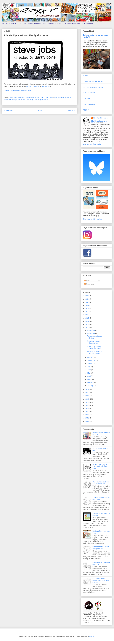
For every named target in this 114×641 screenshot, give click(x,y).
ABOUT (85, 110)
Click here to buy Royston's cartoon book (17, 90)
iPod (55, 97)
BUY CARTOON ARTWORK (93, 87)
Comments (89, 284)
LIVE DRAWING (89, 104)
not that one (46, 86)
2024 (87, 299)
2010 (87, 402)
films (42, 97)
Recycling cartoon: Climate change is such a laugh (101, 580)
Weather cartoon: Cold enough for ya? (101, 548)
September (91, 360)
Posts (87, 280)
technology (29, 99)
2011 (87, 399)
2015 (87, 327)
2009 (87, 405)
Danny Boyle (35, 97)
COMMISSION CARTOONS (93, 81)
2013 (87, 393)
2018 (87, 318)
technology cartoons (41, 99)
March (89, 379)
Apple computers (19, 97)
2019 (87, 315)
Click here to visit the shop (92, 219)
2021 (87, 308)
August (90, 363)
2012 (87, 396)
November (91, 333)
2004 (87, 421)
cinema (28, 97)
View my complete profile (92, 144)
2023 (87, 302)
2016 (87, 324)
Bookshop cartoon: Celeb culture (94, 342)
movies (6, 99)
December (91, 330)
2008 (87, 408)
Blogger (91, 636)
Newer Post (8, 111)
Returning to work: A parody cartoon (94, 352)
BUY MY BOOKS (89, 93)
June (89, 370)
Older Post (71, 111)
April (89, 376)
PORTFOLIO (87, 99)
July (89, 367)
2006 (87, 415)
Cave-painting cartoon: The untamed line (101, 483)
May (89, 373)
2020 (87, 312)
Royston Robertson (101, 118)
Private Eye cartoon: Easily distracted (94, 347)
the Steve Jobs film (32, 86)
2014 (87, 390)
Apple (11, 97)
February (90, 382)
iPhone (51, 97)
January (90, 385)
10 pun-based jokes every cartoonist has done (100, 466)
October (90, 357)
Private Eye (13, 99)
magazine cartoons (64, 97)
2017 (87, 321)
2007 (87, 412)
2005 (87, 418)
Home (40, 111)
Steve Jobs (21, 99)
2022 (87, 305)
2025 (87, 296)
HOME (85, 76)
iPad (46, 97)
